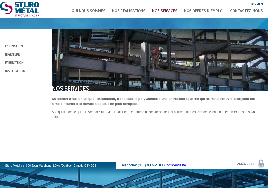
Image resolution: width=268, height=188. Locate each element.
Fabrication (14, 63)
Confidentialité (175, 165)
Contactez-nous (246, 11)
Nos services (164, 11)
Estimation (14, 46)
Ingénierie (12, 54)
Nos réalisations (129, 11)
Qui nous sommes (88, 11)
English (257, 3)
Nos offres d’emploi (204, 11)
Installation (15, 71)
